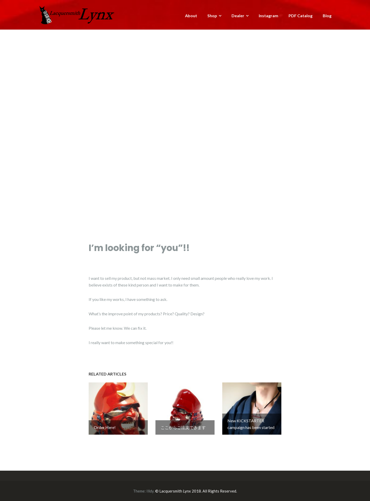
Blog (327, 15)
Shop (212, 15)
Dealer (238, 15)
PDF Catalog (300, 15)
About (191, 15)
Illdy (150, 491)
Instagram (268, 15)
